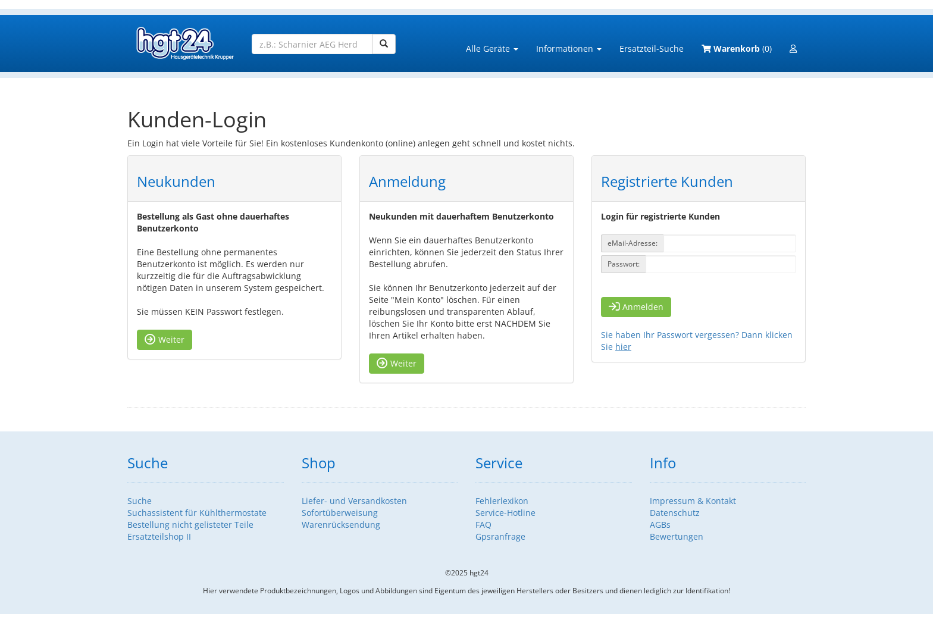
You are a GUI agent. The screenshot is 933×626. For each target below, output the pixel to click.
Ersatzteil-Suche (651, 48)
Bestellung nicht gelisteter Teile (190, 524)
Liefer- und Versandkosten (354, 500)
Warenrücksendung (341, 524)
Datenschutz (675, 512)
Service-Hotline (505, 512)
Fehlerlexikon (501, 500)
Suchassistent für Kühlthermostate (197, 512)
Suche (139, 500)
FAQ (483, 524)
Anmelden (636, 306)
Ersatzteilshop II (159, 536)
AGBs (660, 524)
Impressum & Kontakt (693, 500)
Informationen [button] (569, 48)
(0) (737, 48)
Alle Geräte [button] (492, 48)
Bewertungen (676, 536)
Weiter (164, 339)
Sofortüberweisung (340, 512)
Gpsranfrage (500, 536)
